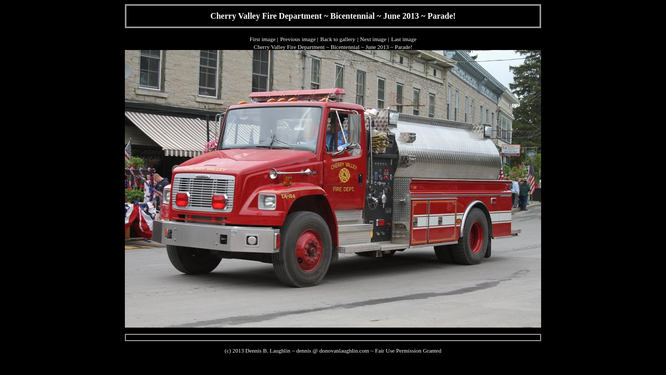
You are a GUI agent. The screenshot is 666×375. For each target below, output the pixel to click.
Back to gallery (338, 39)
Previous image (297, 39)
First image (263, 39)
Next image (373, 39)
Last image (404, 39)
